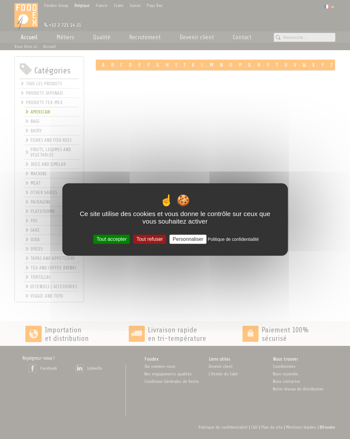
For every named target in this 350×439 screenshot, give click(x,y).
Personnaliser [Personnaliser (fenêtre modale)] (188, 239)
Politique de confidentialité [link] (233, 239)
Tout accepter (112, 239)
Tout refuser (149, 239)
